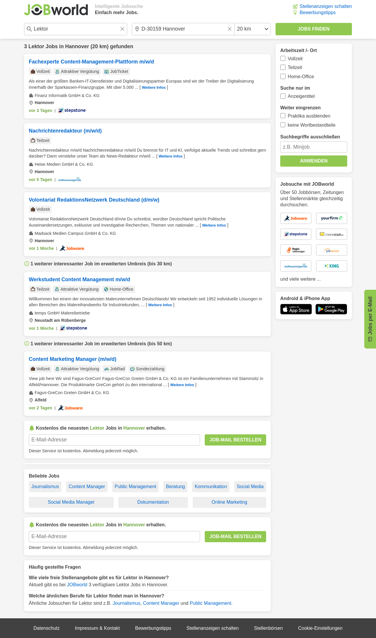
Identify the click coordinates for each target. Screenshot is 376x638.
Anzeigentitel (301, 96)
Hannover (77, 46)
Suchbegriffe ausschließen (310, 136)
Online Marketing (229, 502)
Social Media (250, 486)
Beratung (175, 486)
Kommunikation (211, 486)
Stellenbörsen (268, 628)
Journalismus (45, 486)
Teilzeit (295, 67)
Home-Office (301, 76)
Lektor (36, 46)
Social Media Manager (71, 502)
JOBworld (77, 584)
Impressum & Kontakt (97, 628)
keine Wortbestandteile (311, 125)
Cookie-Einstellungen (320, 628)
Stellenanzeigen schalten (326, 6)
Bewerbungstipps (318, 12)
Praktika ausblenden (309, 115)
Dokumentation (153, 502)
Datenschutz (46, 628)
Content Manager (87, 486)
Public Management (135, 486)
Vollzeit (295, 58)
